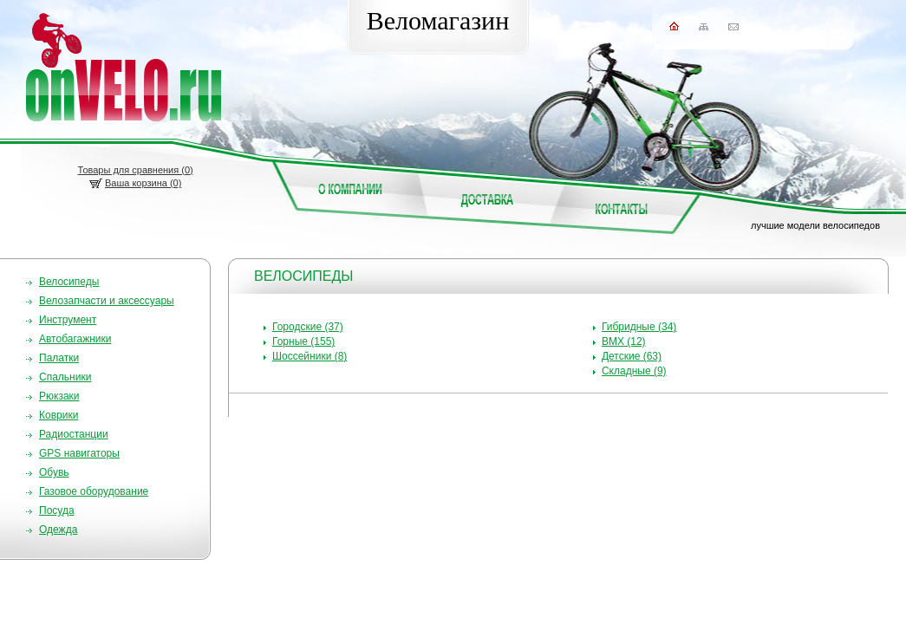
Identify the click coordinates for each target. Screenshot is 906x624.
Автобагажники (75, 339)
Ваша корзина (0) (143, 183)
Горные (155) (303, 341)
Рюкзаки (59, 396)
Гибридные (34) (639, 327)
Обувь (54, 472)
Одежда (58, 529)
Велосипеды (69, 282)
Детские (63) (632, 356)
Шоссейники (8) (309, 356)
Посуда (57, 510)
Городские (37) (307, 327)
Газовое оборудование (93, 491)
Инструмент (67, 320)
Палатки (59, 358)
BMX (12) (624, 341)
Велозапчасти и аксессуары (106, 301)
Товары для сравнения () (135, 170)
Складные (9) (634, 371)
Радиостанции (73, 434)
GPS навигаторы (79, 453)
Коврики (58, 415)
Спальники (65, 377)
